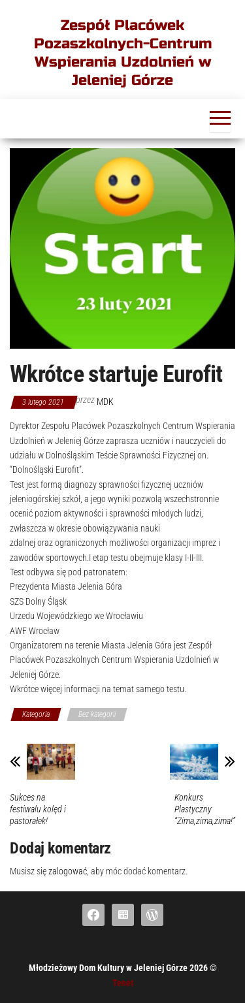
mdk (105, 401)
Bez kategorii (97, 714)
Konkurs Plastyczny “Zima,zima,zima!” (204, 809)
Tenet (122, 983)
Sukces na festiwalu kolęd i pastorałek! (38, 809)
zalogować (67, 871)
